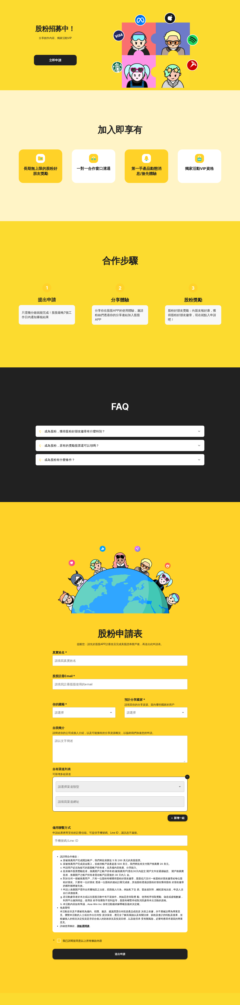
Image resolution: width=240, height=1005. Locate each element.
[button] (120, 431)
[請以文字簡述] (120, 751)
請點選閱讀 (83, 925)
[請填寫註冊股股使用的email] (120, 684)
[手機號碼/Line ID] (120, 840)
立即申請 (55, 60)
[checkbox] (78, 940)
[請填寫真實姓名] (120, 660)
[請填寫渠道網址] (120, 801)
